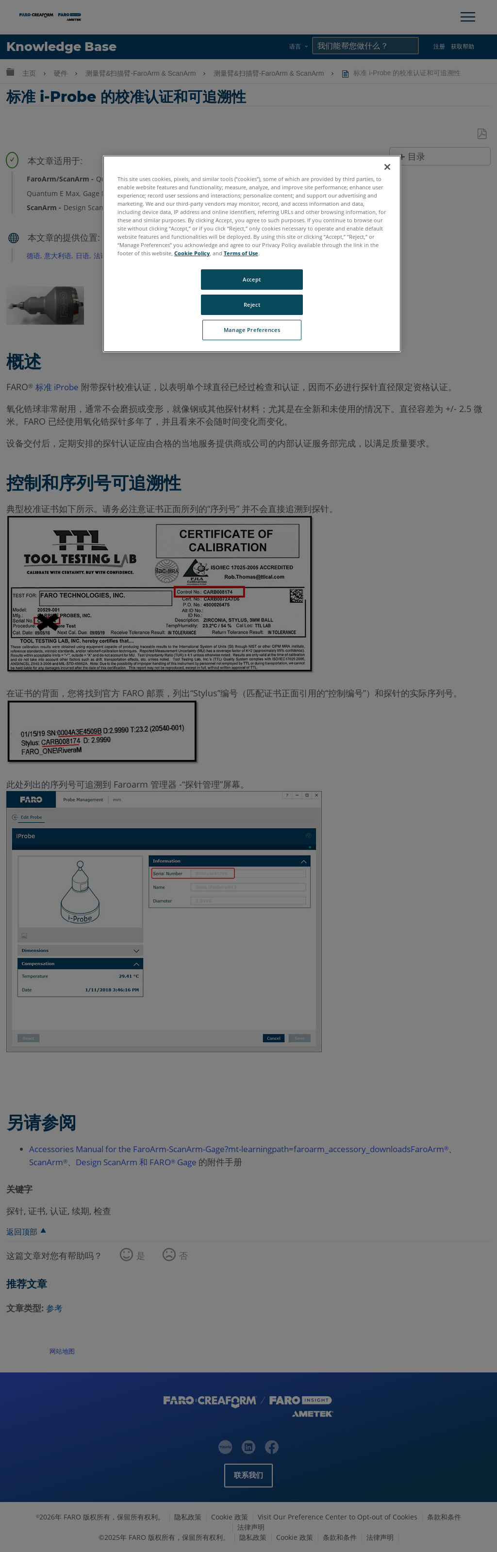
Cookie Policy (192, 253)
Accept (252, 279)
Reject (252, 304)
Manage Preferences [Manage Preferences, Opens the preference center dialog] (252, 329)
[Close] (387, 167)
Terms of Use (241, 253)
